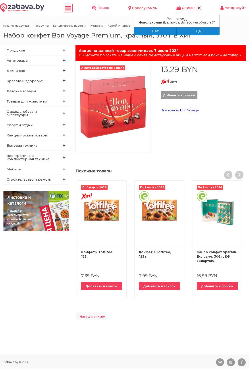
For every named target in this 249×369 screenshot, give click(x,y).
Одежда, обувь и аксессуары (22, 113)
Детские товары (21, 91)
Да (198, 31)
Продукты (16, 51)
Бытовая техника (22, 146)
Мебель (14, 170)
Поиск (151, 8)
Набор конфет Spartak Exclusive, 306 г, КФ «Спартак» (216, 257)
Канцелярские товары (27, 136)
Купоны (75, 8)
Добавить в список (179, 95)
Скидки (58, 8)
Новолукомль (176, 8)
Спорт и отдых (20, 125)
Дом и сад (16, 71)
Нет (155, 31)
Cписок (204, 8)
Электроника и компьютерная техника (28, 158)
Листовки (96, 8)
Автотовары (17, 61)
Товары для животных (27, 102)
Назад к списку (91, 317)
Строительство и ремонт (29, 180)
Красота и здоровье (25, 81)
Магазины (119, 8)
